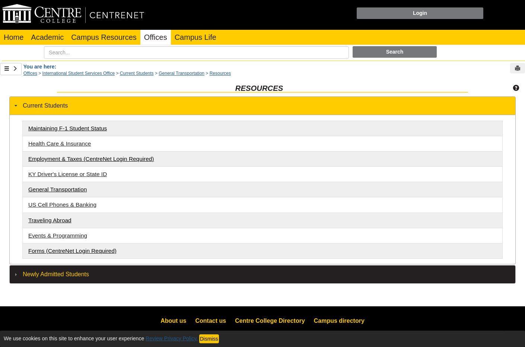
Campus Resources (104, 37)
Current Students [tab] (40, 105)
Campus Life (195, 37)
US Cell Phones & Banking (62, 204)
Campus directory (339, 321)
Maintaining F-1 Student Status (67, 128)
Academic (47, 37)
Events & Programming (57, 235)
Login (420, 13)
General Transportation (181, 73)
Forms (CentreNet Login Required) (72, 251)
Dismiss (209, 339)
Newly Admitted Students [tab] (51, 274)
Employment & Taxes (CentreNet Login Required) (91, 159)
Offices (155, 37)
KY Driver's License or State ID (67, 174)
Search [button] (395, 52)
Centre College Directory (270, 321)
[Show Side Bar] (11, 69)
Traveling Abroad (49, 220)
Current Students (137, 73)
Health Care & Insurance (59, 143)
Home (13, 37)
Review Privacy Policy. (172, 338)
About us (173, 321)
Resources (220, 73)
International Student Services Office (78, 73)
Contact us (210, 321)
